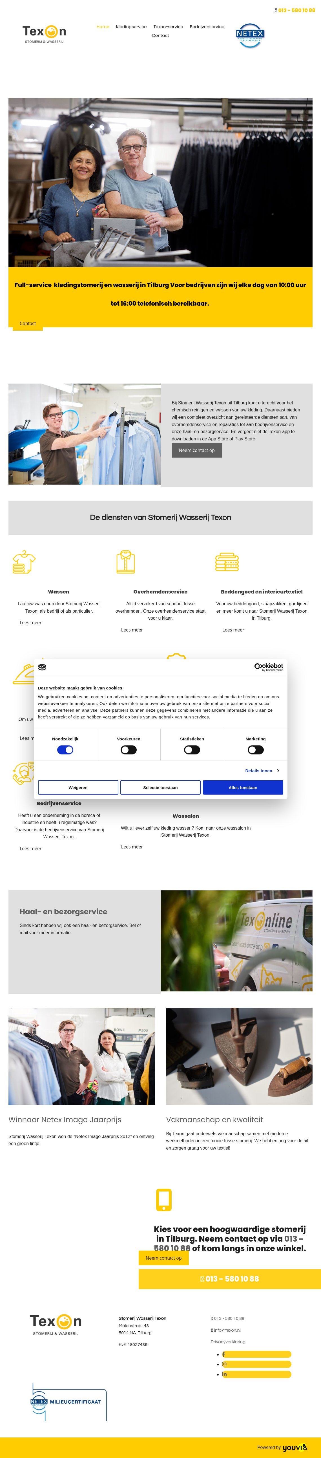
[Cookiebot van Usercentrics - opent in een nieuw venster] (258, 667)
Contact (160, 35)
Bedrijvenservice (207, 27)
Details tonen (258, 770)
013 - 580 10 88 (296, 10)
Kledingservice (131, 27)
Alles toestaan (243, 787)
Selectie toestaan (160, 787)
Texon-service (168, 27)
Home (103, 27)
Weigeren (77, 787)
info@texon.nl (227, 1330)
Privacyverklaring (228, 1342)
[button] (28, 323)
